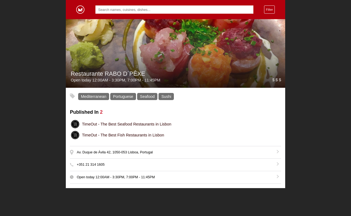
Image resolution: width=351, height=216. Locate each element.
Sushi (166, 96)
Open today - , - (116, 177)
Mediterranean (93, 96)
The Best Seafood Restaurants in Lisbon (126, 124)
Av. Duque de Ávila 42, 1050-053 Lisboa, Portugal (115, 152)
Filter (269, 9)
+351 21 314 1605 (91, 165)
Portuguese (123, 96)
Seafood (147, 96)
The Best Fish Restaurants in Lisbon (123, 135)
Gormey (80, 9)
